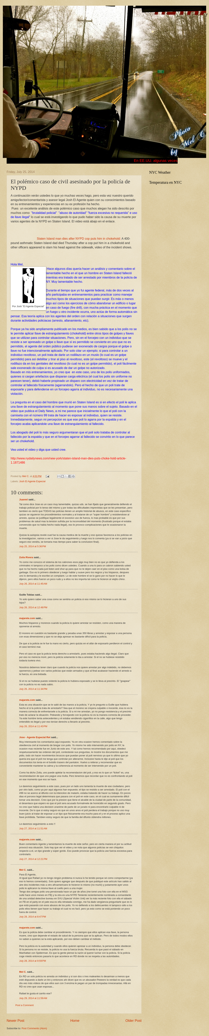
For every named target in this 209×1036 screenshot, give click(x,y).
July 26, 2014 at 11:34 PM (33, 689)
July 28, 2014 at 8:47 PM (32, 916)
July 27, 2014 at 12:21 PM (33, 859)
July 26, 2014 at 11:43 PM (33, 726)
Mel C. (26, 476)
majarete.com (27, 618)
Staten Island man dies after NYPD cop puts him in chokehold (78, 238)
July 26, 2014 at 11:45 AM (33, 583)
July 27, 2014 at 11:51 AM (33, 828)
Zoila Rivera (26, 557)
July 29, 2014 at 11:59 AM (33, 998)
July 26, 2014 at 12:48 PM (33, 607)
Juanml (23, 499)
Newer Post (15, 1021)
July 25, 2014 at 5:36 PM (32, 546)
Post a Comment (24, 1005)
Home (74, 1021)
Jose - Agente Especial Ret (34, 737)
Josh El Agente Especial (32, 481)
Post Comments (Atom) (34, 1028)
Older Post (133, 1021)
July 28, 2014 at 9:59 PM (32, 960)
